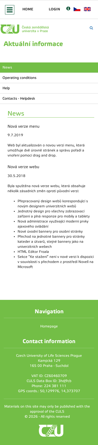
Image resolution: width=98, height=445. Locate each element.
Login (54, 9)
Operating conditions (19, 78)
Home (27, 9)
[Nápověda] (68, 9)
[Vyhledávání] (91, 28)
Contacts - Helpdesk (19, 98)
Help (6, 88)
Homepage (49, 326)
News (7, 67)
